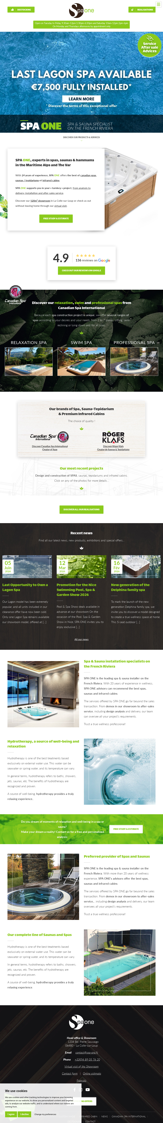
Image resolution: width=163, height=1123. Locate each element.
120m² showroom (40, 200)
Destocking (21, 10)
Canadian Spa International (129, 1116)
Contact (90, 1122)
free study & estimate (56, 219)
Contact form (70, 1073)
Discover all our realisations (81, 510)
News (104, 1116)
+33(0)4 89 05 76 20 (87, 1059)
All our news (81, 639)
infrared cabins (51, 180)
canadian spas (88, 175)
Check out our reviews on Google (81, 271)
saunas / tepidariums (27, 180)
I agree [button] (11, 1114)
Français (81, 1080)
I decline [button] (24, 1114)
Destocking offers (81, 1101)
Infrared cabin (88, 1116)
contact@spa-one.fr (86, 1052)
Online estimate (92, 1073)
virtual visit (60, 205)
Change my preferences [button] (45, 1114)
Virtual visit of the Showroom (81, 1066)
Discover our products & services (81, 139)
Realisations (142, 10)
